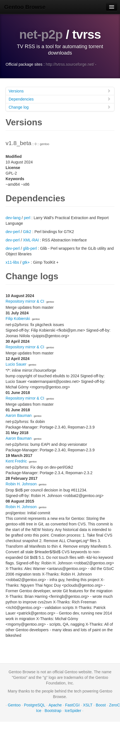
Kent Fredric (16, 461)
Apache (55, 705)
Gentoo (14, 705)
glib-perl (30, 248)
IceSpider (73, 710)
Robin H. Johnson (21, 484)
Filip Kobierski (18, 318)
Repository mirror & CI (25, 301)
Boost (101, 705)
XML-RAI (31, 240)
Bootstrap (53, 710)
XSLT (87, 705)
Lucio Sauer (16, 364)
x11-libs (12, 262)
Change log (60, 107)
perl (27, 218)
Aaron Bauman (19, 415)
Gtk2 (27, 231)
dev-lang (13, 218)
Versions (60, 91)
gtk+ (26, 262)
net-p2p (41, 34)
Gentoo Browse (24, 7)
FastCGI (72, 705)
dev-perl (13, 231)
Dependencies (60, 99)
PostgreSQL (34, 705)
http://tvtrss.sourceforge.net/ (70, 64)
